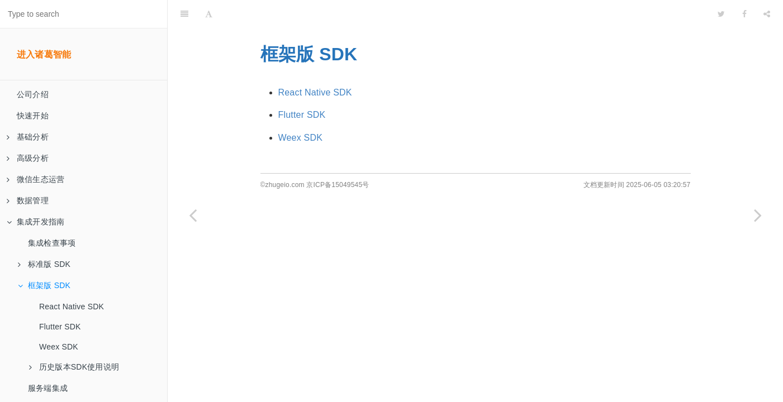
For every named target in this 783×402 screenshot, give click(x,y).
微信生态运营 (35, 179)
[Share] (767, 14)
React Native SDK (71, 306)
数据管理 (28, 200)
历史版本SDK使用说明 (74, 366)
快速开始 (33, 115)
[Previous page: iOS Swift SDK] (193, 215)
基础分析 (28, 136)
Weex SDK (58, 346)
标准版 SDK (44, 264)
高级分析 (28, 158)
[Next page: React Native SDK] (758, 215)
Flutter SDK (60, 326)
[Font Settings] (209, 14)
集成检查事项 (51, 242)
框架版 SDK (44, 285)
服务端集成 (48, 388)
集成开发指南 (35, 221)
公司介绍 (33, 94)
